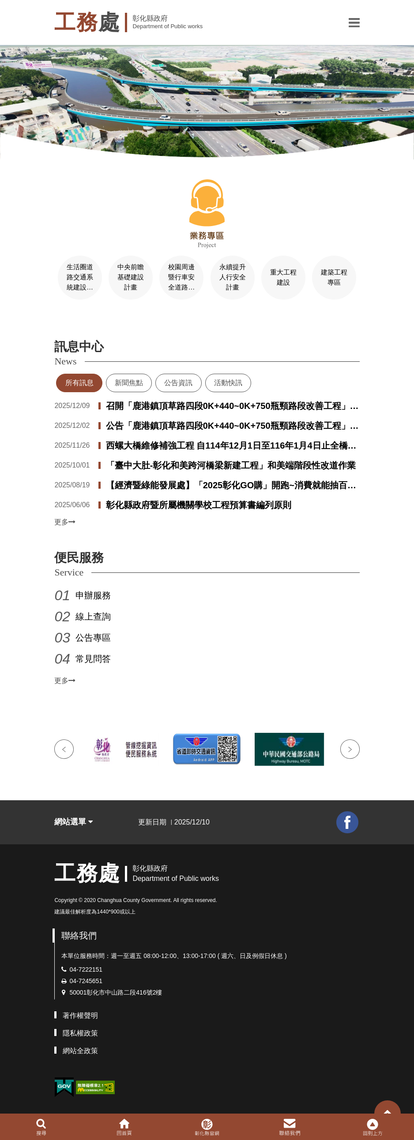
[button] (354, 22)
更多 (64, 521)
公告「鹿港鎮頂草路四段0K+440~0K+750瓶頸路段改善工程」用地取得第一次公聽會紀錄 (232, 425)
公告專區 (93, 637)
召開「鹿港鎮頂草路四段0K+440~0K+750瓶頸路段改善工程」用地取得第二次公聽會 (232, 406)
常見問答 (93, 658)
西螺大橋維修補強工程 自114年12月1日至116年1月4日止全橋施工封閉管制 (231, 445)
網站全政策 (80, 1049)
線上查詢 (93, 615)
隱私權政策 (80, 1032)
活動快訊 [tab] (228, 382)
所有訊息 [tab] (79, 382)
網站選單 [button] (73, 821)
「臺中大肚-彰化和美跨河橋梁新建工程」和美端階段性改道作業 (231, 464)
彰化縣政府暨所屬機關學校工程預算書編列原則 (198, 504)
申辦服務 (93, 594)
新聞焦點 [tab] (129, 382)
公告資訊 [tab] (178, 382)
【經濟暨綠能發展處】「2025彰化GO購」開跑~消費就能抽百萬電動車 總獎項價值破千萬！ (231, 485)
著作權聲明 (80, 1014)
